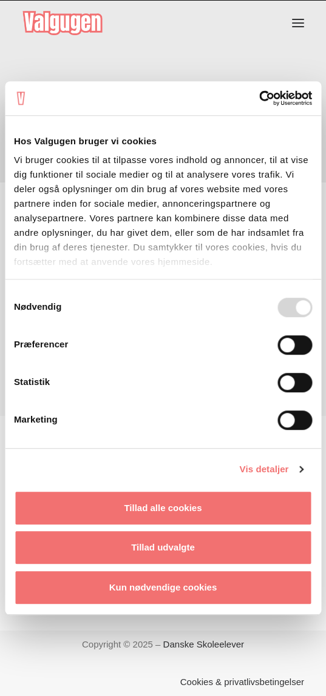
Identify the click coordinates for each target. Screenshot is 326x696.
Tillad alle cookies (163, 508)
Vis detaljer (264, 469)
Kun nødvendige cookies (163, 587)
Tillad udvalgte (163, 547)
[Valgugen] (62, 23)
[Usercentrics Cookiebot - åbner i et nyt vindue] (259, 98)
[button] (298, 23)
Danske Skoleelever (203, 644)
